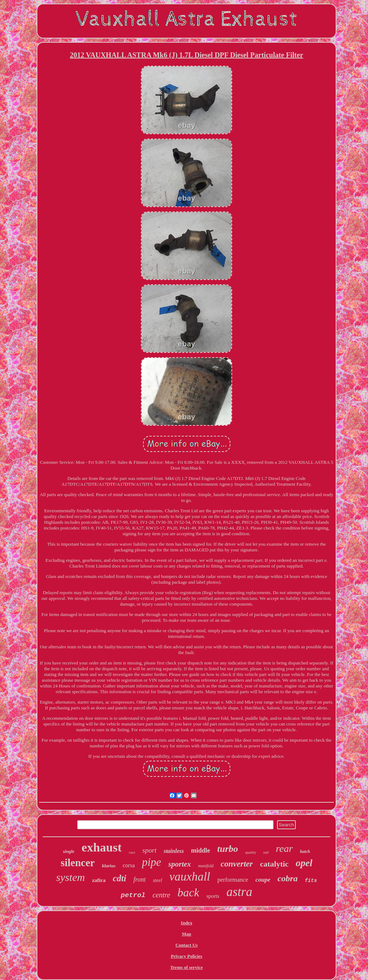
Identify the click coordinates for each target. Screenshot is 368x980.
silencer (78, 862)
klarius (109, 865)
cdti (119, 878)
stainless (174, 851)
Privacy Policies (186, 956)
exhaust (101, 847)
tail (266, 852)
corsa (129, 865)
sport (149, 850)
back (188, 892)
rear (284, 848)
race (132, 852)
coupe (263, 879)
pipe (151, 862)
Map (186, 934)
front (139, 879)
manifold (205, 865)
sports (212, 896)
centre (161, 895)
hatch (305, 851)
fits (311, 880)
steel (157, 880)
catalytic (274, 863)
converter (237, 863)
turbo (227, 849)
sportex (179, 864)
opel (304, 863)
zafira (98, 880)
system (70, 877)
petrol (133, 895)
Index (186, 922)
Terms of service (186, 967)
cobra (287, 878)
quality (250, 852)
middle (200, 850)
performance (232, 879)
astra (239, 892)
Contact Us (186, 945)
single (68, 851)
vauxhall (189, 876)
